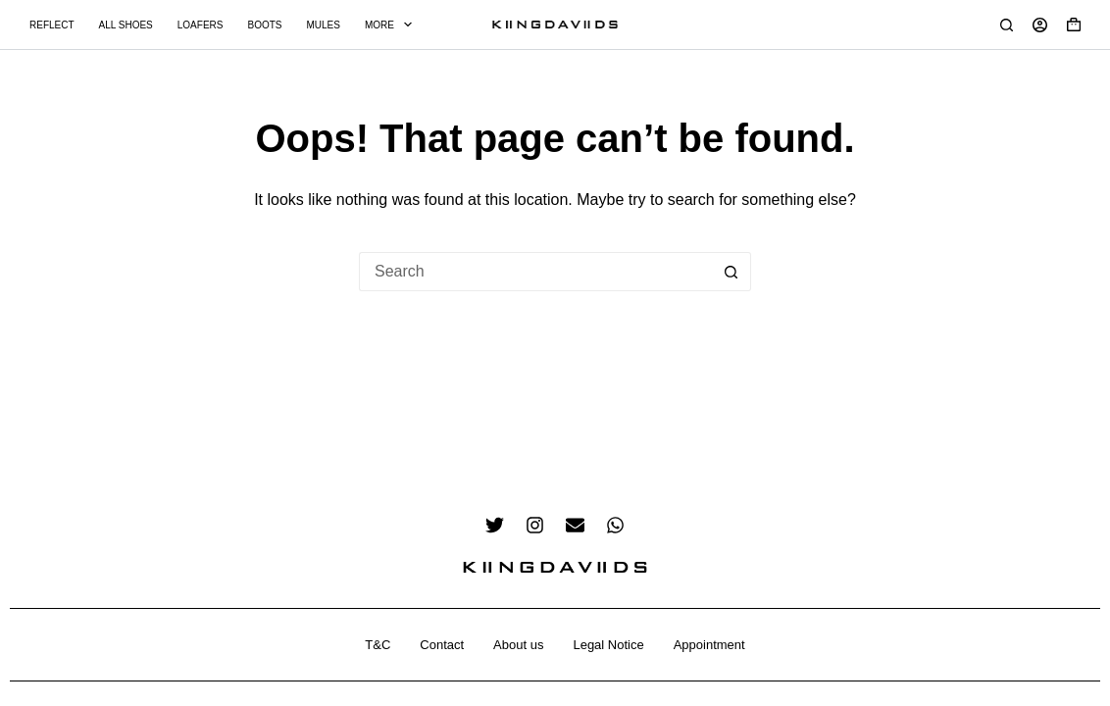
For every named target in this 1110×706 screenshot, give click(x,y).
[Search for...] (535, 271)
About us (518, 644)
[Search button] (731, 271)
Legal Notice (608, 644)
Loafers (200, 25)
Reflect (52, 25)
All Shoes (126, 25)
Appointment (709, 644)
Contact (442, 644)
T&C (377, 644)
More (392, 24)
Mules (322, 25)
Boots (264, 25)
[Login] (1040, 25)
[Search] (1006, 25)
